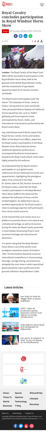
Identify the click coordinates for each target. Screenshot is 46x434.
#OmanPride (36, 393)
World (6, 401)
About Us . (5, 413)
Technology (21, 401)
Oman (5, 31)
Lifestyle (34, 398)
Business (7, 406)
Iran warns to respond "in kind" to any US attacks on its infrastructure (32, 340)
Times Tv (7, 397)
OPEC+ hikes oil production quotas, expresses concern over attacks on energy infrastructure (31, 312)
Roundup (34, 404)
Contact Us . (29, 413)
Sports (18, 393)
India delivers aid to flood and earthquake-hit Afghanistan (32, 326)
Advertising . (17, 413)
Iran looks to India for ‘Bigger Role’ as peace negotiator (30, 298)
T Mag (18, 406)
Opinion (19, 397)
